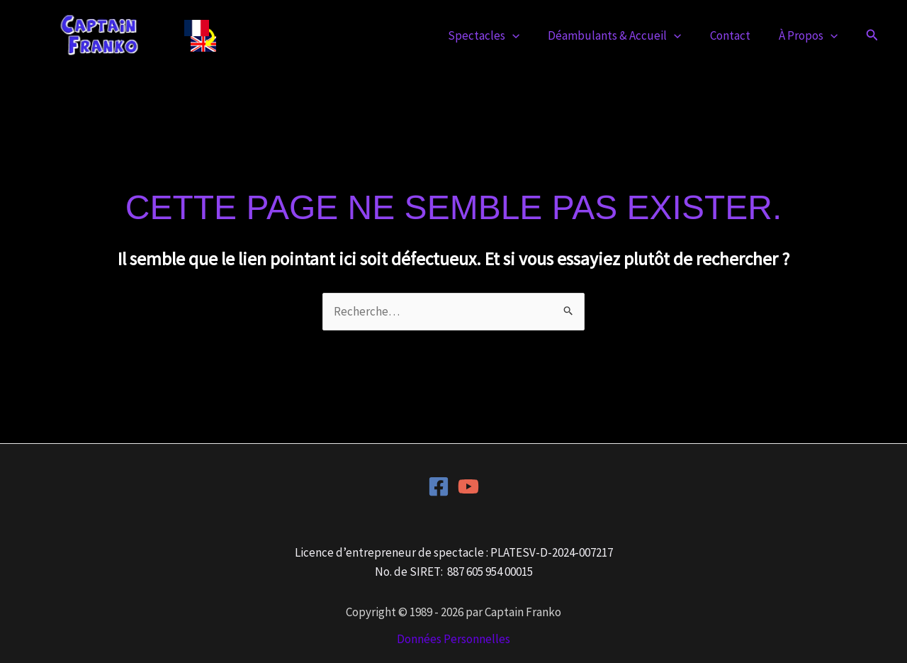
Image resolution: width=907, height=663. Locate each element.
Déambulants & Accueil (625, 35)
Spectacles (498, 35)
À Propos (810, 35)
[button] (527, 35)
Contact (736, 35)
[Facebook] (438, 486)
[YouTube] (468, 486)
